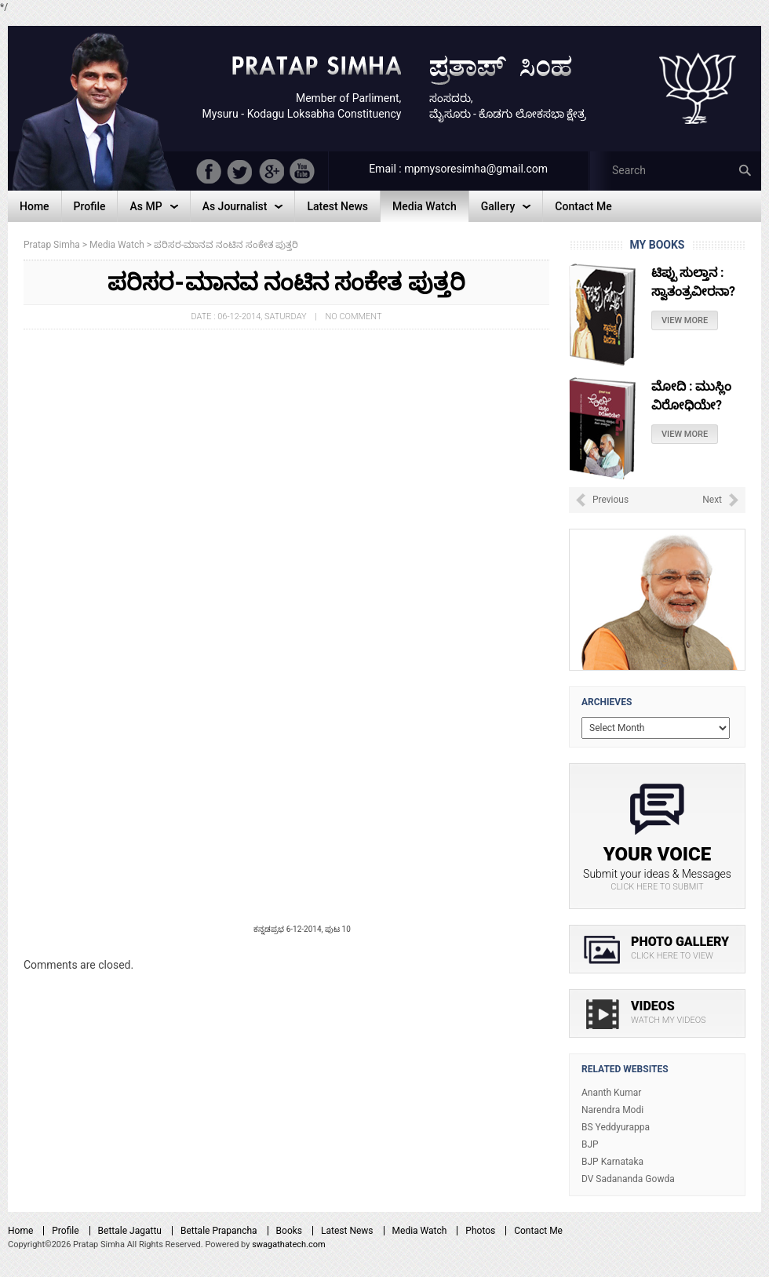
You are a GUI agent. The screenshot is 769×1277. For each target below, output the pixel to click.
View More (684, 338)
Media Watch (419, 1230)
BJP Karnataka (612, 1161)
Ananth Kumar (611, 1092)
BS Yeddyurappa (615, 1127)
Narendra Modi (612, 1109)
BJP (590, 1144)
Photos (480, 1230)
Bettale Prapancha (218, 1230)
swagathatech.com (289, 1244)
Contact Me (538, 1230)
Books (289, 1230)
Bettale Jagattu (130, 1230)
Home (20, 1230)
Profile (65, 1230)
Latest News (347, 1230)
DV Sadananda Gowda (628, 1178)
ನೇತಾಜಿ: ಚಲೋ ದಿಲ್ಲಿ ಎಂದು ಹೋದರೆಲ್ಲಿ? (690, 290)
